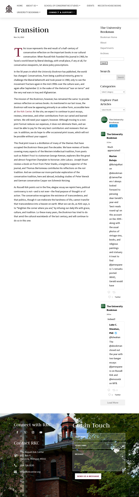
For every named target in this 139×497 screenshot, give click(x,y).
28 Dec (109, 314)
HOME (20, 6)
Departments (107, 48)
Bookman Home (108, 37)
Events (90, 6)
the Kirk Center (24, 111)
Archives (104, 53)
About (103, 42)
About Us (31, 5)
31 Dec (109, 142)
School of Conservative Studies (61, 5)
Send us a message (88, 476)
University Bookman (28, 12)
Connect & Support (61, 12)
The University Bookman (115, 136)
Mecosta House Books (109, 6)
